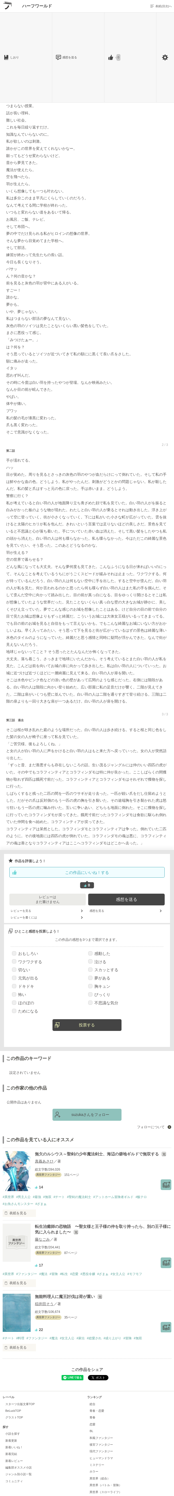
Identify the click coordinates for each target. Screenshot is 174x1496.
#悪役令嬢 (87, 1274)
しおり (14, 57)
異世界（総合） (100, 1478)
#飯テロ (141, 1197)
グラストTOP (14, 1417)
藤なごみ (42, 1239)
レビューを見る (21, 910)
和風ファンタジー (101, 1437)
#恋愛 (74, 1274)
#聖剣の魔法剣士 (79, 1197)
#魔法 (43, 1274)
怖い (19, 994)
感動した (99, 953)
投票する (87, 1025)
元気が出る (25, 978)
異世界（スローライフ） (106, 1492)
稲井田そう (44, 1304)
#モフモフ (134, 1274)
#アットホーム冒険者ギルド (113, 1197)
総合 (92, 1404)
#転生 (64, 1274)
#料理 (20, 1338)
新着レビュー (14, 1460)
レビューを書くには (24, 917)
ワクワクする (27, 961)
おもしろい (25, 953)
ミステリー (97, 1464)
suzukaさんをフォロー (90, 1114)
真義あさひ (44, 1161)
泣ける (97, 961)
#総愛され (94, 1338)
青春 (92, 1417)
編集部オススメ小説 (18, 1467)
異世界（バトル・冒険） (106, 1485)
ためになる (25, 1011)
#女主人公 (118, 1274)
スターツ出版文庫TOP (20, 1404)
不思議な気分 (103, 1003)
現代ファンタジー (101, 1451)
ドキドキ (23, 986)
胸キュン (99, 986)
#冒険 (54, 1274)
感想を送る (69, 57)
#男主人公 (23, 1197)
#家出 (80, 1338)
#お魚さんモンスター (18, 1204)
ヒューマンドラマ (101, 1458)
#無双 (47, 1197)
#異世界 (8, 1197)
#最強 (37, 1197)
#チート (59, 1197)
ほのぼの (23, 1003)
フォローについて (151, 1127)
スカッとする (103, 969)
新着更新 (11, 1440)
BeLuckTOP (13, 1410)
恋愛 (92, 1424)
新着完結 (11, 1453)
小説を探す (12, 1433)
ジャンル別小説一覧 (18, 1474)
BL (91, 1431)
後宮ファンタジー (101, 1444)
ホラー (94, 1471)
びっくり (99, 994)
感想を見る (97, 910)
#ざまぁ (41, 1204)
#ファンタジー (26, 1274)
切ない (21, 969)
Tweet (98, 1377)
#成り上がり (113, 1338)
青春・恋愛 (97, 1410)
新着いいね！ (14, 1447)
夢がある (99, 978)
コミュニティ (14, 1481)
